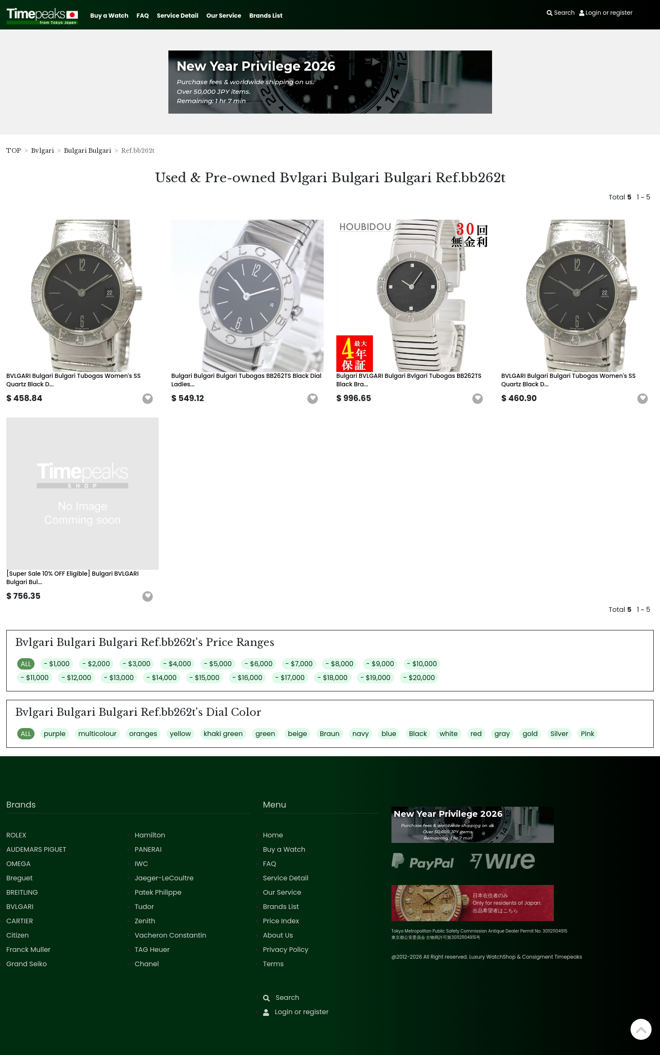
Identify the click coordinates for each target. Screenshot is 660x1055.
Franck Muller (28, 949)
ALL (26, 664)
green (265, 734)
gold (530, 734)
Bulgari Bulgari (87, 150)
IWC (141, 864)
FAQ (143, 15)
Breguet (19, 878)
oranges (143, 734)
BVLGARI (19, 906)
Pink (587, 734)
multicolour (97, 734)
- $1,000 (56, 664)
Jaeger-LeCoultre (164, 878)
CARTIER (19, 921)
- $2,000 (96, 664)
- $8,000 (339, 664)
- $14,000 (161, 678)
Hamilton (150, 835)
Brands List (265, 15)
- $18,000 (332, 678)
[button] (147, 398)
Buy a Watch (109, 15)
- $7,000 (299, 664)
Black (418, 734)
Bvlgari (42, 150)
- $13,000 (119, 678)
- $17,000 (290, 678)
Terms (273, 964)
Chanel (147, 964)
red (476, 734)
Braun (330, 734)
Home (273, 835)
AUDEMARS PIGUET (36, 849)
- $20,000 (419, 678)
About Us (278, 935)
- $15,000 (204, 678)
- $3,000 (137, 664)
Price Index (281, 921)
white (448, 734)
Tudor (144, 906)
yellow (180, 734)
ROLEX (16, 835)
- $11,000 (35, 678)
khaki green (223, 734)
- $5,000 (218, 664)
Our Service (224, 15)
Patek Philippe (158, 892)
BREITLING (22, 892)
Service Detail (177, 15)
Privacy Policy (286, 949)
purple (55, 734)
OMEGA (18, 864)
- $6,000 (259, 664)
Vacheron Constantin (170, 935)
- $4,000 (177, 664)
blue (388, 734)
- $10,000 (422, 664)
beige (297, 734)
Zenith (145, 921)
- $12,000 (76, 678)
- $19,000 (375, 678)
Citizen (17, 935)
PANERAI (148, 849)
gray (502, 734)
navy (360, 734)
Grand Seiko (26, 964)
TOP (13, 150)
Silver (559, 734)
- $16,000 (247, 678)
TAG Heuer (152, 949)
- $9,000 (380, 664)
